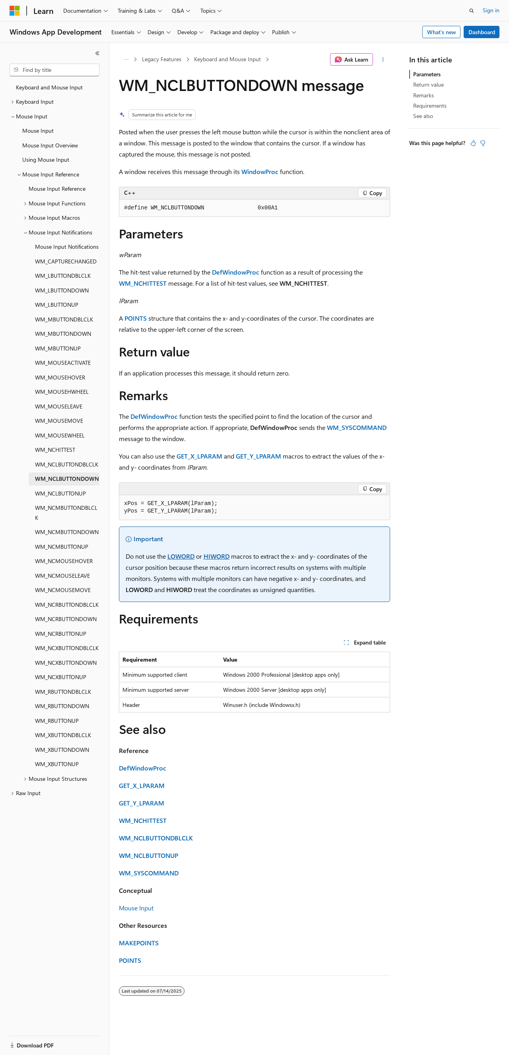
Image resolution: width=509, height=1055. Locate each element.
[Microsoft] (15, 11)
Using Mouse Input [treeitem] (45, 159)
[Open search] (472, 11)
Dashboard (481, 32)
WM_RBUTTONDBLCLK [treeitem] (63, 691)
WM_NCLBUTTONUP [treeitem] (60, 493)
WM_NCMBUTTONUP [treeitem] (61, 546)
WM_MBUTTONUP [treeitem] (58, 348)
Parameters (427, 74)
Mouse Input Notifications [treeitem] (67, 246)
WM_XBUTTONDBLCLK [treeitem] (63, 735)
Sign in (491, 10)
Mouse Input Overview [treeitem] (50, 145)
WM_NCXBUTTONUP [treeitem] (60, 677)
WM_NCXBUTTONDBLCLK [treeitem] (67, 648)
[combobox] (54, 70)
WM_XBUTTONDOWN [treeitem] (62, 749)
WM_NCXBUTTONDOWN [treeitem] (66, 662)
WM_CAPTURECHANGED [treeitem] (66, 261)
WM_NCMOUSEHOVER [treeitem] (64, 561)
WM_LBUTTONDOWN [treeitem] (62, 290)
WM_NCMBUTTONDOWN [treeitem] (67, 532)
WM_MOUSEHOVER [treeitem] (60, 377)
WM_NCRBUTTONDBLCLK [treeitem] (67, 604)
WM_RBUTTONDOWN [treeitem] (62, 706)
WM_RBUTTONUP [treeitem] (57, 720)
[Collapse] (97, 53)
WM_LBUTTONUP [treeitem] (56, 304)
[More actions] (383, 59)
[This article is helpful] (473, 143)
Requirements (430, 105)
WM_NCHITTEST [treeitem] (55, 449)
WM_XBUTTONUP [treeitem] (57, 764)
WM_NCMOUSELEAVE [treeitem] (62, 575)
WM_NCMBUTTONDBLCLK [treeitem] (66, 512)
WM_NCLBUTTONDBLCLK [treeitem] (66, 464)
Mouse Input (136, 908)
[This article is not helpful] (483, 143)
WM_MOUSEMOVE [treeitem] (59, 420)
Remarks (423, 95)
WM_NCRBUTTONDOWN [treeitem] (66, 619)
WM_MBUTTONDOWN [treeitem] (63, 333)
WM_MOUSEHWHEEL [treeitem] (62, 391)
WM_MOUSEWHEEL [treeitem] (60, 435)
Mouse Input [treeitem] (38, 130)
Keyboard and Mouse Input (227, 59)
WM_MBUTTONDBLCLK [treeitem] (64, 319)
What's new (441, 32)
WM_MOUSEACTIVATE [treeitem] (63, 362)
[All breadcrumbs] (126, 59)
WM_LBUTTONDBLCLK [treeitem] (63, 275)
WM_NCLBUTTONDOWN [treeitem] (67, 478)
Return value (428, 84)
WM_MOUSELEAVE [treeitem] (58, 406)
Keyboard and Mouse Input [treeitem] (49, 87)
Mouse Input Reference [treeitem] (57, 188)
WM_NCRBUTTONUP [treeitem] (60, 633)
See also (423, 116)
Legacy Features (161, 59)
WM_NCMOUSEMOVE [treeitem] (63, 590)
